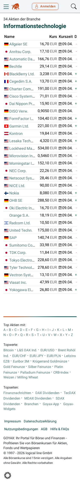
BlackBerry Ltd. (22, 74)
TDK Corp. (17, 253)
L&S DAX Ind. (27, 350)
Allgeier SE (18, 44)
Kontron (16, 133)
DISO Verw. (18, 111)
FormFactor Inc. (22, 119)
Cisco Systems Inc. (25, 96)
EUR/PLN (54, 356)
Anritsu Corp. (20, 52)
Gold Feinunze (14, 367)
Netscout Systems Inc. (28, 178)
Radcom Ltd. (20, 223)
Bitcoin (8, 350)
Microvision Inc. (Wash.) (29, 156)
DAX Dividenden (47, 393)
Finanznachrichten (17, 393)
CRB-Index (61, 372)
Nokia (14, 193)
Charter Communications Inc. (34, 89)
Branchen (31, 404)
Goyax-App (51, 404)
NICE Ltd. (17, 186)
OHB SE (15, 200)
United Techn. (21, 230)
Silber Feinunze (39, 367)
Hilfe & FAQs (59, 429)
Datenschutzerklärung (40, 421)
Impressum (12, 421)
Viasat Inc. (18, 282)
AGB (44, 429)
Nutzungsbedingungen (21, 429)
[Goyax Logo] (15, 6)
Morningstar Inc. (23, 163)
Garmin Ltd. (19, 126)
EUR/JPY (36, 356)
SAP (13, 238)
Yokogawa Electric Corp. (29, 290)
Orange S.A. (19, 215)
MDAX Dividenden (37, 398)
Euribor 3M (21, 361)
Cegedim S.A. (20, 81)
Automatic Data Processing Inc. (35, 59)
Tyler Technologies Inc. (28, 267)
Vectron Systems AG (26, 275)
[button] (7, 475)
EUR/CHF (19, 356)
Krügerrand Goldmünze (50, 361)
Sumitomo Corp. (23, 245)
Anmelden (45, 6)
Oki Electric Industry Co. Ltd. (32, 208)
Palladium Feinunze (35, 372)
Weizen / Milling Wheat (20, 377)
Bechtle (15, 66)
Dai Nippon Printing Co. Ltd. (32, 104)
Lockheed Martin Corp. (28, 148)
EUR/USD (47, 350)
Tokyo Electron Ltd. (25, 260)
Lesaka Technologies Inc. (30, 141)
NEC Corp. (18, 171)
